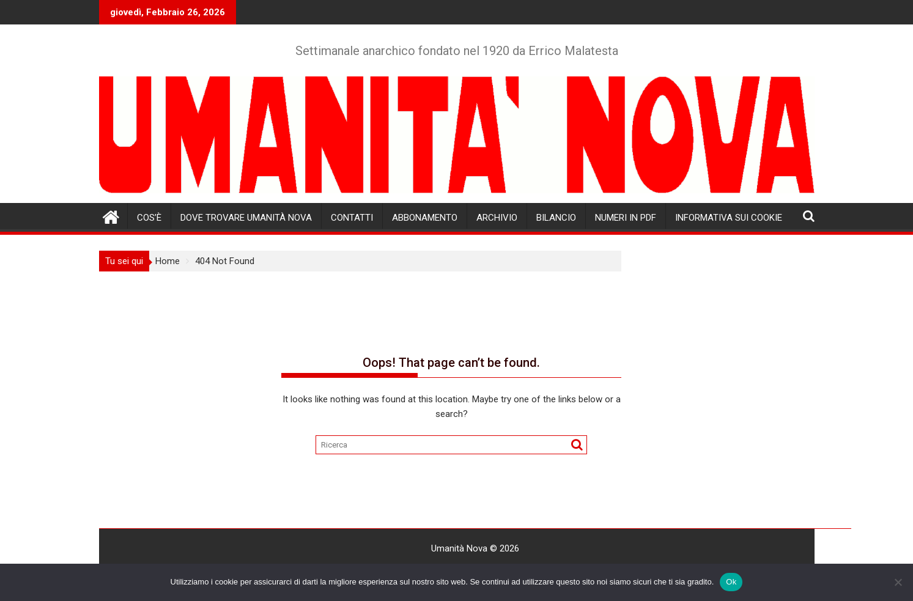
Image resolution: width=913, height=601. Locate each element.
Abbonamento (424, 217)
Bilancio (556, 217)
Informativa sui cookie (728, 217)
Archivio (496, 217)
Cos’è (149, 217)
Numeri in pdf (625, 217)
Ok (731, 581)
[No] (898, 582)
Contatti (352, 217)
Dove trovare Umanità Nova (246, 217)
